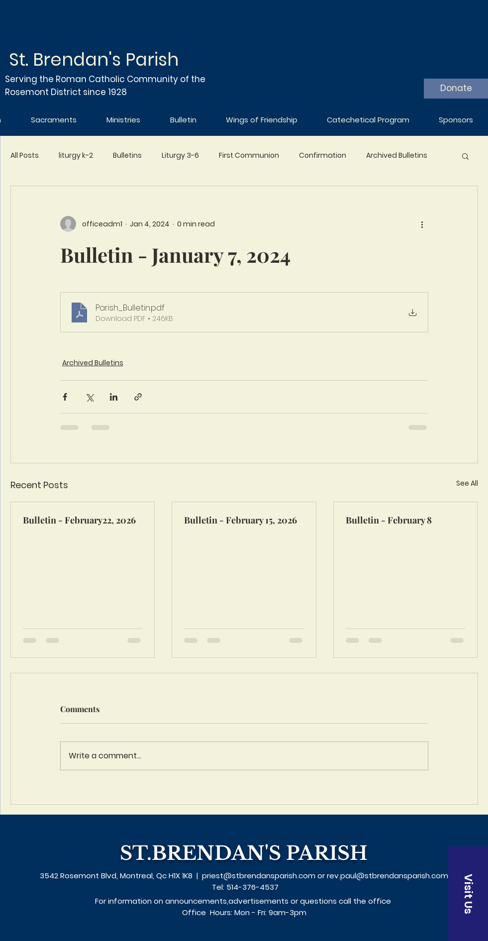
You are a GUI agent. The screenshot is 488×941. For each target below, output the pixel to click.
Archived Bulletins (396, 155)
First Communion (249, 155)
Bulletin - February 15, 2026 (240, 520)
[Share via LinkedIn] (113, 397)
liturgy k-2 (76, 155)
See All (467, 483)
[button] (465, 156)
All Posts (24, 155)
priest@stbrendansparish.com (258, 875)
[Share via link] (138, 397)
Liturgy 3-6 (180, 155)
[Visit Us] (468, 893)
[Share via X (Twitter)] (89, 397)
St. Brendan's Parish (94, 59)
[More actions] (422, 224)
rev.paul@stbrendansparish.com (387, 875)
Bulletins (127, 155)
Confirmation (322, 155)
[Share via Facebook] (65, 397)
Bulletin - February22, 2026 (79, 520)
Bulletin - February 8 (389, 520)
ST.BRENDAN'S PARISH (244, 853)
